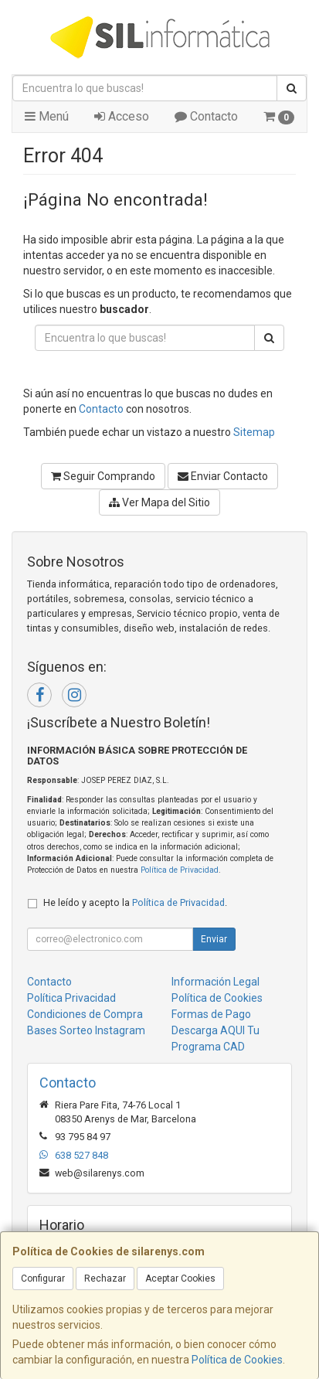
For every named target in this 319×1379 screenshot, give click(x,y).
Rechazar (105, 1278)
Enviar (214, 939)
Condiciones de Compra (85, 1014)
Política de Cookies (237, 1359)
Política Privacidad (71, 998)
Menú (47, 116)
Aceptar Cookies (180, 1278)
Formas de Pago (211, 1014)
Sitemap (254, 432)
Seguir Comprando (103, 476)
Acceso (121, 116)
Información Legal (215, 982)
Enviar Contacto (223, 476)
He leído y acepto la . (135, 902)
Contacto (206, 116)
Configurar (43, 1278)
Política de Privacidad (180, 870)
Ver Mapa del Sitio (159, 502)
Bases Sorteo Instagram (86, 1030)
